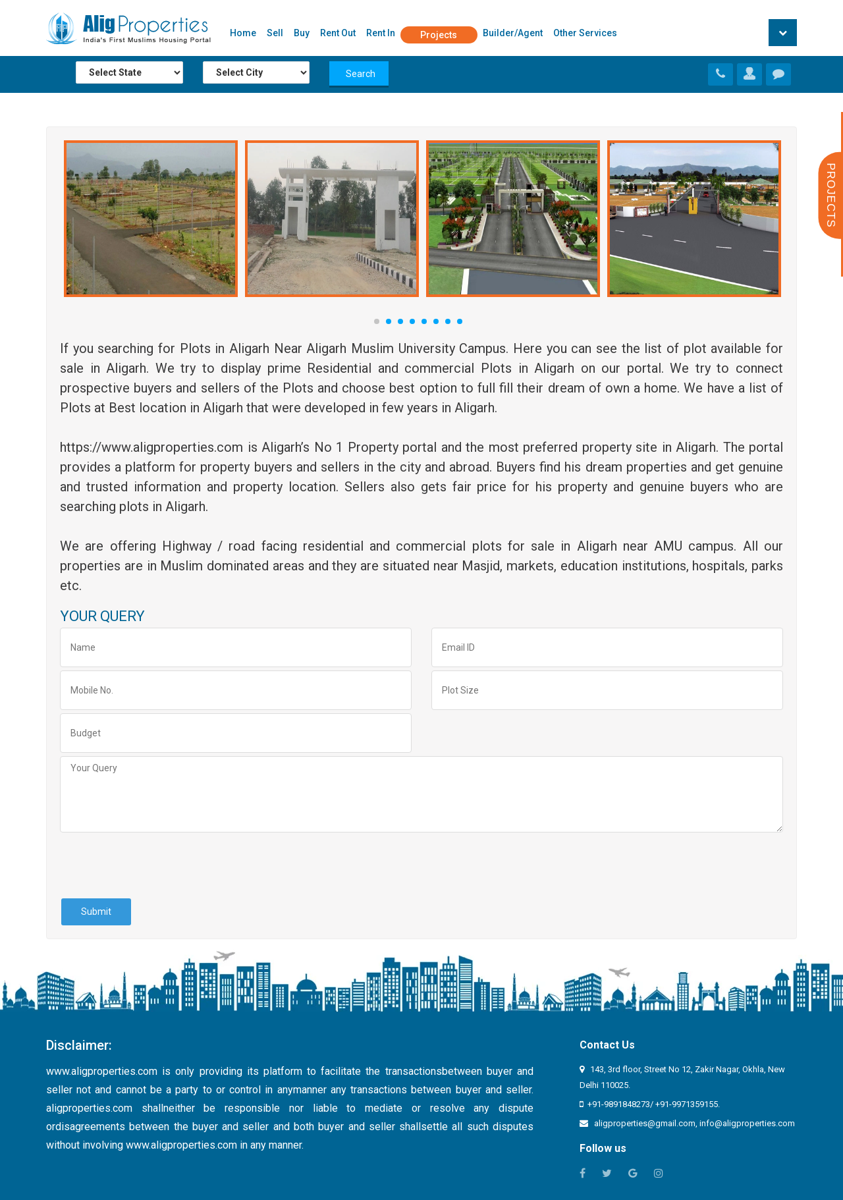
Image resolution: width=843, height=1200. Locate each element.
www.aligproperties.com (101, 1071)
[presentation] (160, 864)
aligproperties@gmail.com (644, 1123)
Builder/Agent (513, 33)
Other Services (585, 33)
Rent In (380, 33)
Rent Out (338, 33)
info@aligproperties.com (747, 1123)
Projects (438, 35)
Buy (302, 33)
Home (243, 33)
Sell (275, 33)
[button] (783, 32)
